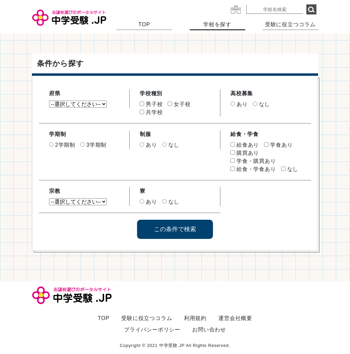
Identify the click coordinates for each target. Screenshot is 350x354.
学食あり (278, 145)
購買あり (244, 153)
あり (239, 104)
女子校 (179, 104)
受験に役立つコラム (290, 24)
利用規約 (195, 318)
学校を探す (217, 24)
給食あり (244, 145)
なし (261, 104)
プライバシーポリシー (152, 329)
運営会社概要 (235, 318)
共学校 (151, 112)
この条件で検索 (175, 229)
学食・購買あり (253, 161)
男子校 (151, 104)
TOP (144, 24)
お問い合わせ (209, 329)
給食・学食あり (253, 169)
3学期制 (93, 145)
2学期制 (62, 145)
